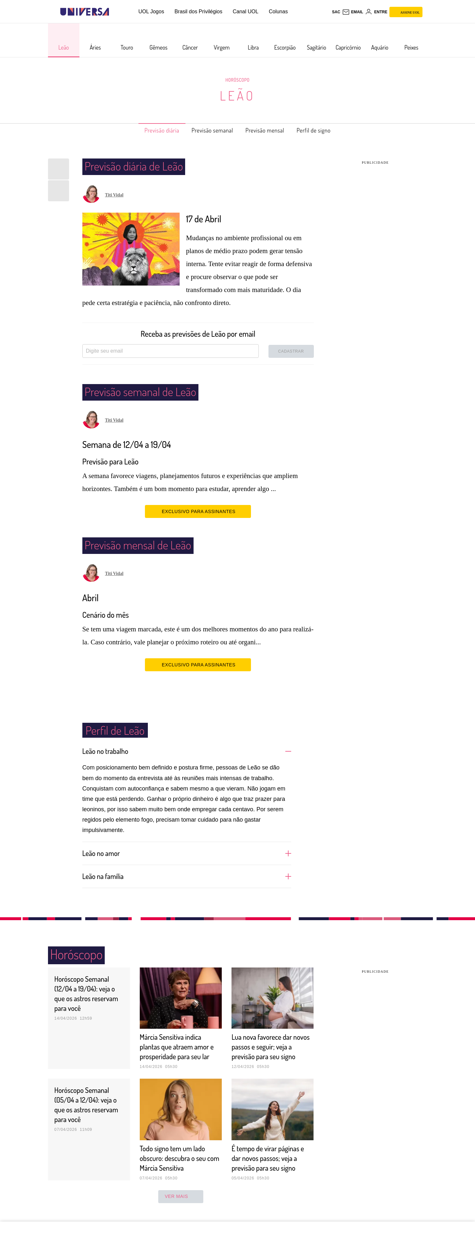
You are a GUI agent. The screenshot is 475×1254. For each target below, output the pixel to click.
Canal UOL (245, 11)
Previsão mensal (269, 130)
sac (336, 12)
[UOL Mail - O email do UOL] (352, 12)
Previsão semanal (209, 130)
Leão (237, 95)
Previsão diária (151, 130)
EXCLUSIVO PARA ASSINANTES (198, 511)
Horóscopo (238, 79)
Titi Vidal (114, 195)
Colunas (278, 11)
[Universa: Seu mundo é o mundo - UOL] (84, 12)
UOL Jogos (151, 11)
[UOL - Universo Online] (114, 12)
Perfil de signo (324, 130)
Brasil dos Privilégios (198, 11)
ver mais (181, 1206)
